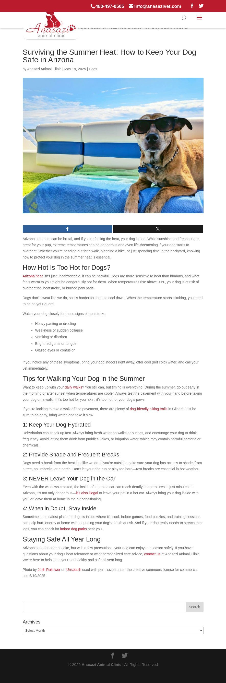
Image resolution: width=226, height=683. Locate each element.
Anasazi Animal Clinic (44, 69)
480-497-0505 (110, 6)
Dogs (93, 69)
